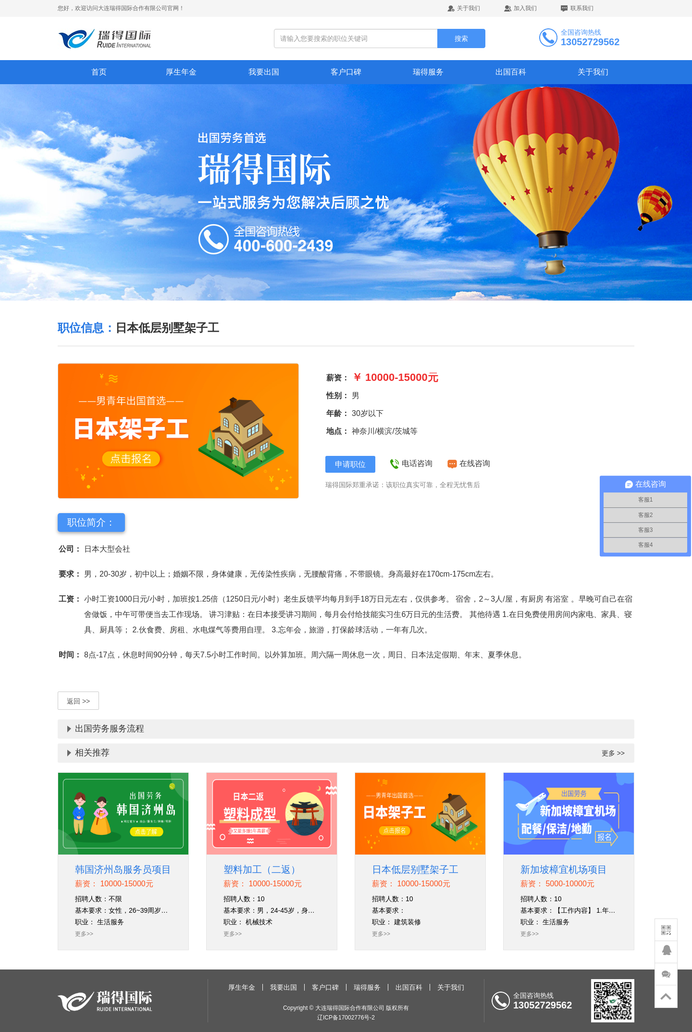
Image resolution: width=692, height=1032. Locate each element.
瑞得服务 (428, 72)
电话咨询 (412, 463)
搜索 (461, 38)
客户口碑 (346, 72)
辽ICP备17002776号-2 (346, 1017)
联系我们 (581, 8)
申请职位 (350, 464)
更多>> (84, 934)
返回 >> (78, 701)
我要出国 (263, 72)
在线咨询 (468, 463)
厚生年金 (181, 72)
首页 (99, 72)
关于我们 (468, 8)
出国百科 (510, 72)
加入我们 (525, 8)
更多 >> (613, 753)
